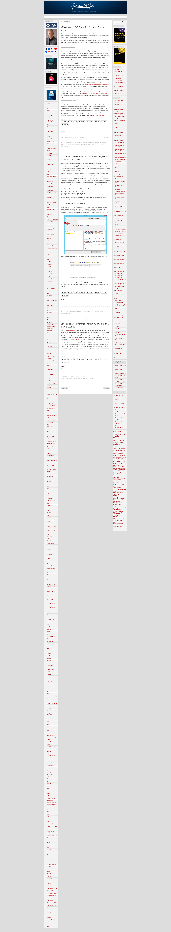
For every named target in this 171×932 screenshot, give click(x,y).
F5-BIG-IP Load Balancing (120, 229)
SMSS (48, 758)
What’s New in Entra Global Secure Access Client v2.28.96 (119, 71)
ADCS (48, 129)
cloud (48, 259)
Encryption (49, 351)
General (48, 413)
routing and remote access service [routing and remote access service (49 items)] (118, 493)
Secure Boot (49, 733)
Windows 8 (49, 883)
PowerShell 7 (49, 660)
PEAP (48, 643)
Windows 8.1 (49, 886)
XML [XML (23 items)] (122, 526)
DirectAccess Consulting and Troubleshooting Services (120, 193)
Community (49, 269)
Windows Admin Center (52, 888)
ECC (47, 340)
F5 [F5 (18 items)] (113, 458)
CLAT (48, 254)
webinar (48, 871)
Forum (48, 410)
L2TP (48, 488)
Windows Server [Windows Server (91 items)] (118, 517)
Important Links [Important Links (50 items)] (121, 461)
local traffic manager (51, 500)
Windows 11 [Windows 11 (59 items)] (116, 515)
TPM (48, 816)
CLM (48, 257)
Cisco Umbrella (50, 245)
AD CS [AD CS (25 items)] (114, 432)
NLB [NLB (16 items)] (123, 480)
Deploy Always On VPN (120, 387)
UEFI (48, 837)
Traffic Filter (49, 819)
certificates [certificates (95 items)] (116, 444)
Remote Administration (52, 703)
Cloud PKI (49, 261)
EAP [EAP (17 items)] (115, 452)
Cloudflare (49, 266)
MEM (48, 510)
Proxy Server (49, 679)
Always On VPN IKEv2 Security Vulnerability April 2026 (119, 92)
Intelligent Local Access (52, 460)
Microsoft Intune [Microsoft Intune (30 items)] (116, 476)
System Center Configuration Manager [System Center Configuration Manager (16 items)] (119, 499)
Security (48, 744)
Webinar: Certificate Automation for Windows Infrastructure (120, 77)
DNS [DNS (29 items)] (124, 450)
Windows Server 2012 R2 (52, 898)
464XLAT (48, 103)
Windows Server (95, 144)
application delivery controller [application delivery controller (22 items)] (118, 438)
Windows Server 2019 (51, 902)
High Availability (50, 436)
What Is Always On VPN (120, 344)
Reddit (48, 698)
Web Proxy (49, 866)
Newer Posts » (106, 388)
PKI (83, 17)
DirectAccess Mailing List (120, 407)
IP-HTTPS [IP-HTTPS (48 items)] (120, 463)
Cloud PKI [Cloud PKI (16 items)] (114, 447)
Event (48, 392)
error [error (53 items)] (124, 457)
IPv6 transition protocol (93, 142)
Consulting (46, 17)
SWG (48, 795)
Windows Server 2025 (51, 907)
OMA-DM (49, 622)
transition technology (51, 824)
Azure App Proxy (50, 183)
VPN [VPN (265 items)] (115, 507)
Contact (99, 17)
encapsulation (50, 348)
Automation (49, 167)
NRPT (48, 617)
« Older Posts (64, 388)
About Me (95, 17)
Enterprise (49, 358)
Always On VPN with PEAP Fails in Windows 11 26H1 (120, 82)
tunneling (67, 144)
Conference (49, 276)
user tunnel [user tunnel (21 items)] (120, 504)
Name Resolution (50, 565)
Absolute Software (50, 115)
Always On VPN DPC (51, 141)
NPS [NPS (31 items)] (114, 482)
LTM (48, 503)
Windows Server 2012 (51, 895)
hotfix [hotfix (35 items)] (121, 460)
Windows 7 (49, 881)
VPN (48, 854)
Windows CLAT (50, 890)
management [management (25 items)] (122, 469)
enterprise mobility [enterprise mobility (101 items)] (119, 455)
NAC (48, 563)
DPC (71, 17)
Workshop (49, 910)
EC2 (47, 337)
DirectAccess (49, 295)
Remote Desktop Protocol (52, 705)
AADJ (48, 108)
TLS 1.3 (48, 811)
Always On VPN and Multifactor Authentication (119, 134)
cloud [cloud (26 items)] (124, 445)
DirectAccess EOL (50, 305)
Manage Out (49, 505)
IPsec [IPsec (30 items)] (114, 465)
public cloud (49, 681)
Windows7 (68, 313)
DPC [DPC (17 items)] (114, 452)
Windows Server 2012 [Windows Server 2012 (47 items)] (118, 518)
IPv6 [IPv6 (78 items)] (117, 465)
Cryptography (49, 281)
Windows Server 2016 (51, 900)
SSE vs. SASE (117, 324)
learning (48, 491)
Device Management (51, 288)
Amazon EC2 (49, 146)
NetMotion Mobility (51, 584)
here (101, 353)
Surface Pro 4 (49, 793)
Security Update (50, 749)
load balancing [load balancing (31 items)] (116, 469)
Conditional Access (51, 274)
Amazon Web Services (51, 148)
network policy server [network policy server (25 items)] (117, 480)
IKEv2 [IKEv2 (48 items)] (114, 461)
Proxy (48, 676)
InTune (48, 463)
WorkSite (49, 912)
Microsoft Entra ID (51, 530)
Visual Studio (49, 849)
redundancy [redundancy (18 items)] (119, 487)
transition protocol (102, 311)
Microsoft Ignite (50, 540)
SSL (47, 781)
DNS (48, 310)
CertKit (68, 17)
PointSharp (49, 655)
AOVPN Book (49, 153)
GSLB (48, 431)
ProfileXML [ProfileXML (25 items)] (123, 484)
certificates (49, 238)
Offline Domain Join (51, 619)
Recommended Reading (52, 696)
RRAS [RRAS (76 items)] (115, 496)
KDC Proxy (49, 481)
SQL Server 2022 (50, 772)
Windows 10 (49, 876)
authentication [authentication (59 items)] (117, 440)
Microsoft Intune (50, 543)
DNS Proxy (49, 315)
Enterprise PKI (118, 218)
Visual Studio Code (51, 852)
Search (123, 21)
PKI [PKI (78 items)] (124, 482)
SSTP (48, 788)
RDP (48, 693)
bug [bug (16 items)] (113, 442)
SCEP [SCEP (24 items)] (121, 496)
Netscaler (49, 589)
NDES (48, 579)
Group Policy (49, 426)
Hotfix (48, 438)
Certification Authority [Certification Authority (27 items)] (117, 445)
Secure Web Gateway (51, 741)
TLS (47, 809)
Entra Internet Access (51, 380)
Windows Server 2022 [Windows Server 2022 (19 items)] (117, 526)
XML (48, 915)
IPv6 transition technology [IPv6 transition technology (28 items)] (118, 466)
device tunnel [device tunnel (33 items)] (122, 448)
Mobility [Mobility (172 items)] (116, 478)
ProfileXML (49, 671)
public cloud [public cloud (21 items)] (115, 486)
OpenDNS (49, 629)
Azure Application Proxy (52, 190)
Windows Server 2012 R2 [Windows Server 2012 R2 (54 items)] (118, 521)
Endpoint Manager (51, 356)
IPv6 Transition (50, 476)
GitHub (48, 417)
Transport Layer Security (52, 826)
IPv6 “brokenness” (78, 339)
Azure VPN (49, 207)
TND (48, 814)
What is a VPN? (118, 342)
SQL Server (49, 770)
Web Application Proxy (51, 864)
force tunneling (50, 403)
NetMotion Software (51, 586)
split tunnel (49, 762)
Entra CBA (49, 365)
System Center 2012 (51, 798)
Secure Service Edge (51, 735)
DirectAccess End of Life (52, 303)
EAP (47, 332)
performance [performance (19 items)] (118, 482)
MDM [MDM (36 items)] (119, 471)
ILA (47, 450)
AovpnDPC (49, 155)
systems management (51, 804)
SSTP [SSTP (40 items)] (123, 498)
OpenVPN (49, 634)
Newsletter (117, 296)
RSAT (48, 719)
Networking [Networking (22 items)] (122, 478)
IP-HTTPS (49, 471)
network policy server (51, 609)
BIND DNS (49, 214)
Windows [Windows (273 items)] (117, 509)
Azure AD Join (50, 181)
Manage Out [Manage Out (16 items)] (115, 471)
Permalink (81, 137)
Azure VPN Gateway (51, 209)
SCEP (48, 726)
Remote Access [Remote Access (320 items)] (119, 489)
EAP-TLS (48, 335)
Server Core (49, 751)
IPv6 (86, 17)
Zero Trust (49, 917)
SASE (48, 721)
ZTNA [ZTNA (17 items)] (123, 527)
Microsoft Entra (50, 524)
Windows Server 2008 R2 (52, 893)
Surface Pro (49, 791)
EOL (47, 389)
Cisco (48, 243)
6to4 (48, 105)
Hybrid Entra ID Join (51, 443)
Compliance (49, 271)
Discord (48, 307)
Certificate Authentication (52, 219)
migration (49, 545)
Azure (48, 174)
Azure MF (49, 197)
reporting (49, 708)
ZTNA (48, 926)
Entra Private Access (77, 17)
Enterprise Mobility (119, 215)
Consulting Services (51, 278)
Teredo (48, 807)
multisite (49, 558)
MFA (48, 515)
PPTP (48, 663)
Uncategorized (50, 840)
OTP (47, 638)
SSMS (48, 786)
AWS (48, 171)
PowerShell (49, 658)
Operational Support (51, 636)
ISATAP (48, 479)
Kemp (48, 483)
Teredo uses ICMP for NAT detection (89, 71)
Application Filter (50, 162)
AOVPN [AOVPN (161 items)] (116, 437)
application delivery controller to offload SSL (97, 91)
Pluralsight (49, 653)
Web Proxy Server (50, 869)
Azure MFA (49, 200)
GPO (75, 311)
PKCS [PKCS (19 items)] (121, 482)
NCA (48, 574)
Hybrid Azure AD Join (51, 441)
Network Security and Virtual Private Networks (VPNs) (120, 292)
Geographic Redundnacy (52, 415)
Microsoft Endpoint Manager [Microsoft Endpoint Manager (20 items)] (118, 474)
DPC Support (49, 322)
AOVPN (48, 150)
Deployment (49, 286)
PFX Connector (50, 646)
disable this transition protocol (82, 59)
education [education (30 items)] (119, 452)
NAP (48, 572)
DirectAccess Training (119, 209)
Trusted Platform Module (52, 835)
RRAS (48, 717)
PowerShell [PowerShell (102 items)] (116, 484)
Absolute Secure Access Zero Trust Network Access (120, 122)
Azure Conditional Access (52, 192)
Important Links (50, 455)
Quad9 (48, 686)
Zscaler (48, 923)
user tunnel (49, 844)
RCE (47, 691)
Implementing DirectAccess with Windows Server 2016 (119, 241)
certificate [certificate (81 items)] (120, 442)
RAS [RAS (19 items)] (122, 486)
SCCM (48, 724)
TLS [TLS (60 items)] (114, 501)
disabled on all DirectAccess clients (97, 115)
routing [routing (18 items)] (114, 491)
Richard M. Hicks (66, 137)
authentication (50, 164)
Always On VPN (50, 136)
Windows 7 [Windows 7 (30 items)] (115, 511)
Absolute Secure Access (51, 113)
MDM (48, 508)
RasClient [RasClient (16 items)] (114, 487)
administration (50, 134)
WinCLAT (49, 873)
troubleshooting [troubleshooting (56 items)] (117, 503)
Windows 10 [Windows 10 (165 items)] (117, 513)
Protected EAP (50, 674)
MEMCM (49, 512)
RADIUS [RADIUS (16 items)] (119, 486)
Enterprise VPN (118, 220)
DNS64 (48, 317)
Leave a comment (106, 374)
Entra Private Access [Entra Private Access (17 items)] (119, 457)
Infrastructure (50, 458)
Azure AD (49, 179)
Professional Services (51, 669)
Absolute (48, 110)
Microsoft (49, 517)
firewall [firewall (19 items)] (116, 458)
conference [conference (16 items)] (118, 447)
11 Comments (107, 137)
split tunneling (50, 765)
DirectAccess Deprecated (52, 300)
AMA (48, 143)
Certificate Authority (51, 221)
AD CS (48, 124)
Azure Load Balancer (51, 195)
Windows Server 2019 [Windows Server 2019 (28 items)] (117, 525)
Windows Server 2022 (51, 905)
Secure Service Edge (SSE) (120, 315)
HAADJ (48, 434)
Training (90, 17)
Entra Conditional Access (52, 372)
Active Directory (50, 117)
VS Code (48, 859)
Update (48, 842)
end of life (49, 353)
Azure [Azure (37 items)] (123, 440)
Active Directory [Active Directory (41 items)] (117, 431)
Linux (48, 493)
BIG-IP (48, 212)
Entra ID (48, 378)
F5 (47, 398)
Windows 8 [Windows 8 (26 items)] (121, 511)
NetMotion (49, 581)
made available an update (72, 330)
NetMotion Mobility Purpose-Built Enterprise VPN (120, 279)
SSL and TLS (49, 783)
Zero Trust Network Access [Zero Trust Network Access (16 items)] (117, 527)
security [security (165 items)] (116, 498)
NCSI (48, 577)
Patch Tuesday (50, 641)
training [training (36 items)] (118, 501)
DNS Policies (49, 312)
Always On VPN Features (120, 373)
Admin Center (50, 131)
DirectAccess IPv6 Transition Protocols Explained (84, 27)
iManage (48, 453)
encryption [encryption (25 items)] (115, 453)
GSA (47, 429)
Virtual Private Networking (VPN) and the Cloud (120, 334)
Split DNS (49, 760)
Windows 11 (49, 878)
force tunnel (49, 401)
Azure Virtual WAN (51, 204)
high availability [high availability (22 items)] (116, 460)
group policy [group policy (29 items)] (120, 458)
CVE (47, 283)
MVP (48, 561)
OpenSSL (48, 631)
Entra (48, 363)
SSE (47, 778)
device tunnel (49, 290)
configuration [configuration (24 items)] (116, 448)
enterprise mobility (51, 360)
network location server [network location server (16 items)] (117, 479)
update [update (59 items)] (115, 504)
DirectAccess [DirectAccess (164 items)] (118, 450)
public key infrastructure (52, 684)
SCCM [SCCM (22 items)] (118, 496)
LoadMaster (49, 498)
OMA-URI (49, 624)
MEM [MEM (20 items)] (122, 471)
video (48, 847)
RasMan (48, 688)
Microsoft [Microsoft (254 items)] (117, 473)
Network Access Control (52, 591)
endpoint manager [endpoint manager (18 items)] (121, 453)
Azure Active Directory (51, 176)
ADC (48, 126)
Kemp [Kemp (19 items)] (114, 468)
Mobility (48, 552)
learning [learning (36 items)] (118, 468)
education (49, 342)
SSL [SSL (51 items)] (121, 498)
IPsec (84, 142)
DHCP (48, 293)
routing (48, 710)
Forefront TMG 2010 (51, 405)
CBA (47, 216)
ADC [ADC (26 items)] (122, 431)
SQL (47, 767)
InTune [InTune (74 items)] (115, 463)
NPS (47, 614)
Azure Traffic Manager (51, 202)
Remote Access (50, 701)
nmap (48, 612)
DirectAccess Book (62, 17)
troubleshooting (50, 828)
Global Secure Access (51, 420)
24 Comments (107, 308)
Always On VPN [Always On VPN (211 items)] (119, 435)
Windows (74, 144)
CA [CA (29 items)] (115, 442)
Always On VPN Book (53, 17)
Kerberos (49, 486)
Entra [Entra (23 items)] (114, 457)
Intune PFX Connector (51, 469)
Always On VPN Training (120, 157)
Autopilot (49, 169)
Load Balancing (50, 496)
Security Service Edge (51, 746)
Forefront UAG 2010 (51, 408)
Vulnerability (49, 861)
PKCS (48, 648)
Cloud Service (49, 264)
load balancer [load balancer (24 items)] (122, 468)
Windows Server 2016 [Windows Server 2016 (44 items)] (118, 523)
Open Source (49, 626)
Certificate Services (51, 232)
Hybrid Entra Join (50, 446)
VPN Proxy (49, 857)
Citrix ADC (49, 252)
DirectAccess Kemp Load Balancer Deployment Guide (120, 403)
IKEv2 (48, 448)
